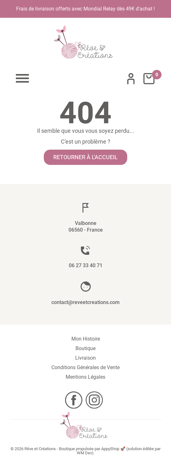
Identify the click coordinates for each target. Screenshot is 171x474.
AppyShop (110, 448)
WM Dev (84, 452)
